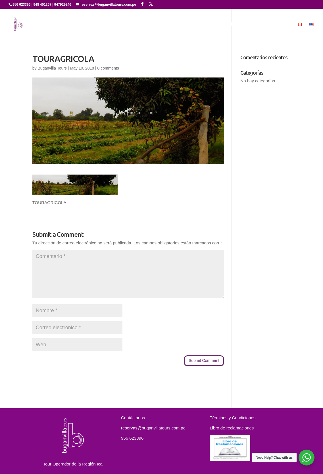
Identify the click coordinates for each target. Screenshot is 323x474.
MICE (285, 24)
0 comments (108, 68)
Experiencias (191, 24)
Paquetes (227, 24)
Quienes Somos (130, 24)
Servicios (162, 24)
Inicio (101, 24)
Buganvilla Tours (51, 68)
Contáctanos (258, 24)
